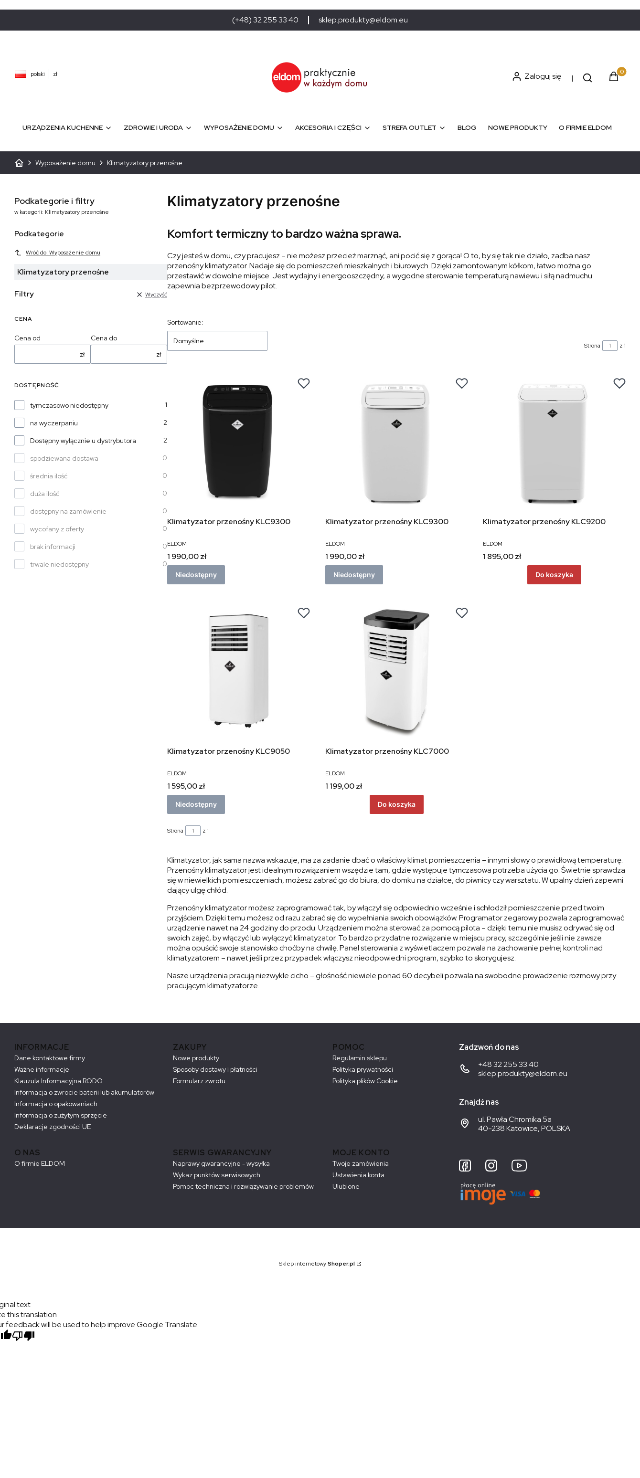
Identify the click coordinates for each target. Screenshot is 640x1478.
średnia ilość (48, 476)
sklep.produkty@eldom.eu (363, 20)
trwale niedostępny (59, 564)
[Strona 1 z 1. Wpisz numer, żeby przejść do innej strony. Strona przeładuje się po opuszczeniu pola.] (610, 345)
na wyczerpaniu (54, 423)
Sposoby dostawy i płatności (215, 1069)
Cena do (104, 338)
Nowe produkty (196, 1058)
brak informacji (52, 546)
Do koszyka (554, 574)
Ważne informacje (41, 1069)
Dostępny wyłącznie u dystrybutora (83, 440)
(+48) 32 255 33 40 (265, 20)
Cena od (27, 338)
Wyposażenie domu (65, 162)
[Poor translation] (23, 1337)
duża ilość (44, 493)
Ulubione (346, 1186)
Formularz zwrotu (199, 1081)
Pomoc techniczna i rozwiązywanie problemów (243, 1186)
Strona (592, 345)
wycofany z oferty (57, 529)
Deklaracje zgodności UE (52, 1126)
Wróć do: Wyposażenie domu (57, 252)
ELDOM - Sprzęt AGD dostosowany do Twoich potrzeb (19, 163)
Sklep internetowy (317, 1263)
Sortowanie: (185, 322)
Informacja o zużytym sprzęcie (60, 1115)
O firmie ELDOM (39, 1163)
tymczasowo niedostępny (69, 405)
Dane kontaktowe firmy (49, 1058)
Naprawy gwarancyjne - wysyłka (221, 1163)
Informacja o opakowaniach (55, 1103)
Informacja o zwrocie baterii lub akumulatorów (84, 1092)
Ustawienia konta (358, 1175)
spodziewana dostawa (64, 458)
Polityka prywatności (362, 1069)
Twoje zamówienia (360, 1163)
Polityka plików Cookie (365, 1081)
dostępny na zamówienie (68, 511)
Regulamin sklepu (359, 1058)
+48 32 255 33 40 (508, 1064)
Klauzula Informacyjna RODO (58, 1081)
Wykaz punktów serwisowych (216, 1175)
